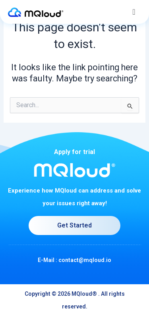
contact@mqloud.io (84, 260)
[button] (134, 12)
